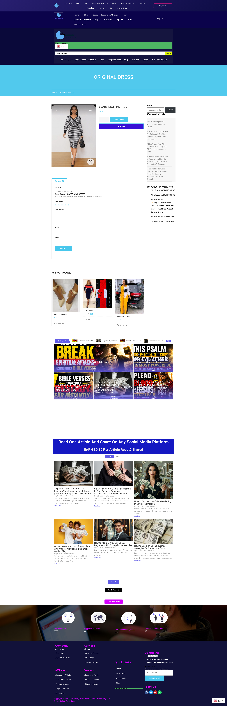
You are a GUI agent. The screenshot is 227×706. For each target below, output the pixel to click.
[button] (77, 15)
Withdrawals (120, 678)
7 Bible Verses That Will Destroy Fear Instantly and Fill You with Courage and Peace (156, 148)
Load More (113, 582)
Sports (121, 20)
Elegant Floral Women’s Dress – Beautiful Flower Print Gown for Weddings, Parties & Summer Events (162, 207)
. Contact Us (59, 653)
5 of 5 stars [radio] (68, 204)
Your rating (59, 201)
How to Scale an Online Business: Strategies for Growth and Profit (150, 547)
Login (95, 15)
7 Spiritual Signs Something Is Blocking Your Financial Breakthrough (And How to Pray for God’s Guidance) (157, 160)
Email (57, 237)
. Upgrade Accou (61, 689)
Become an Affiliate (110, 15)
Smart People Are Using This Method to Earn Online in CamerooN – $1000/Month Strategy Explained (112, 491)
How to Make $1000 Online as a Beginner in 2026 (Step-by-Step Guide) (113, 544)
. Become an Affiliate (63, 675)
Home (77, 15)
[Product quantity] (104, 119)
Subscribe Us (154, 678)
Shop (97, 20)
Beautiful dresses (123, 316)
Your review (60, 209)
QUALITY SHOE (169, 190)
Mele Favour (155, 190)
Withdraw (109, 20)
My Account (128, 673)
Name (57, 227)
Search (149, 106)
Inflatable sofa (168, 217)
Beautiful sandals (60, 315)
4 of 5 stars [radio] (65, 204)
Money (98, 380)
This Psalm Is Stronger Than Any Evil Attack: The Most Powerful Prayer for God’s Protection (157, 135)
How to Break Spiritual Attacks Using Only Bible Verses (156, 124)
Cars (130, 20)
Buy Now (121, 127)
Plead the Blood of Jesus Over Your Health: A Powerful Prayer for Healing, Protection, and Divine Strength (157, 174)
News (126, 15)
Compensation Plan (82, 20)
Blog (87, 15)
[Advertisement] (113, 416)
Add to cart (119, 120)
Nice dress (89, 311)
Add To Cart (59, 323)
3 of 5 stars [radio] (62, 204)
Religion (58, 360)
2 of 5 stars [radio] (59, 204)
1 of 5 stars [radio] (56, 204)
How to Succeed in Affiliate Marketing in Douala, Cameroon (152, 502)
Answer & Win (80, 24)
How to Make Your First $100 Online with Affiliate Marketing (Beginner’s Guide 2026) (72, 549)
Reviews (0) (59, 181)
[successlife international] (56, 5)
